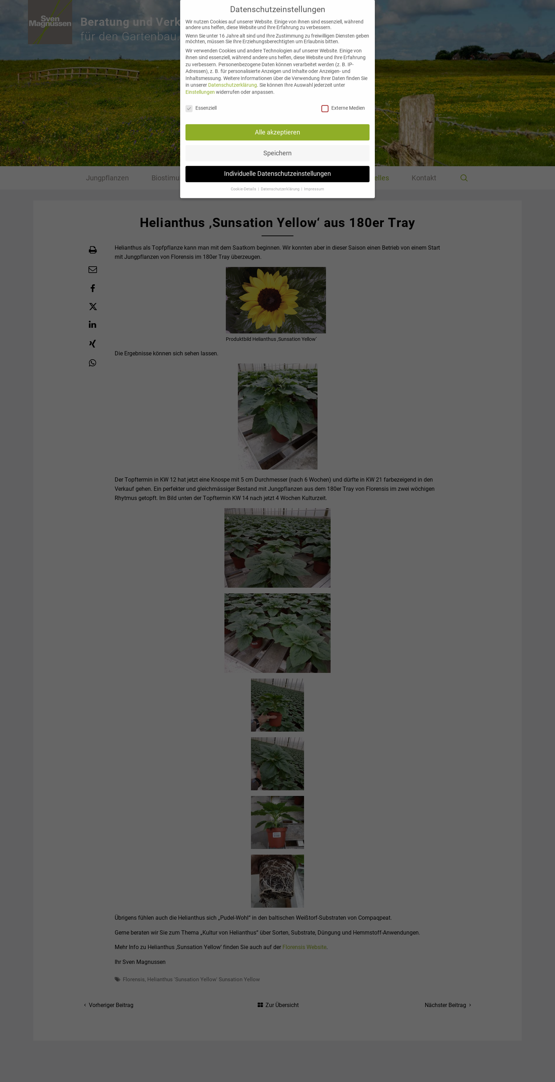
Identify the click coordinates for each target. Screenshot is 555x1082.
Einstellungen (200, 85)
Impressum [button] (314, 182)
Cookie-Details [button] (244, 182)
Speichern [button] (277, 146)
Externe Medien (343, 101)
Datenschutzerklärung (232, 78)
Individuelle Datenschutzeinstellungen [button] (277, 167)
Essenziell (201, 101)
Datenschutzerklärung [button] (281, 182)
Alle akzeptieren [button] (277, 125)
